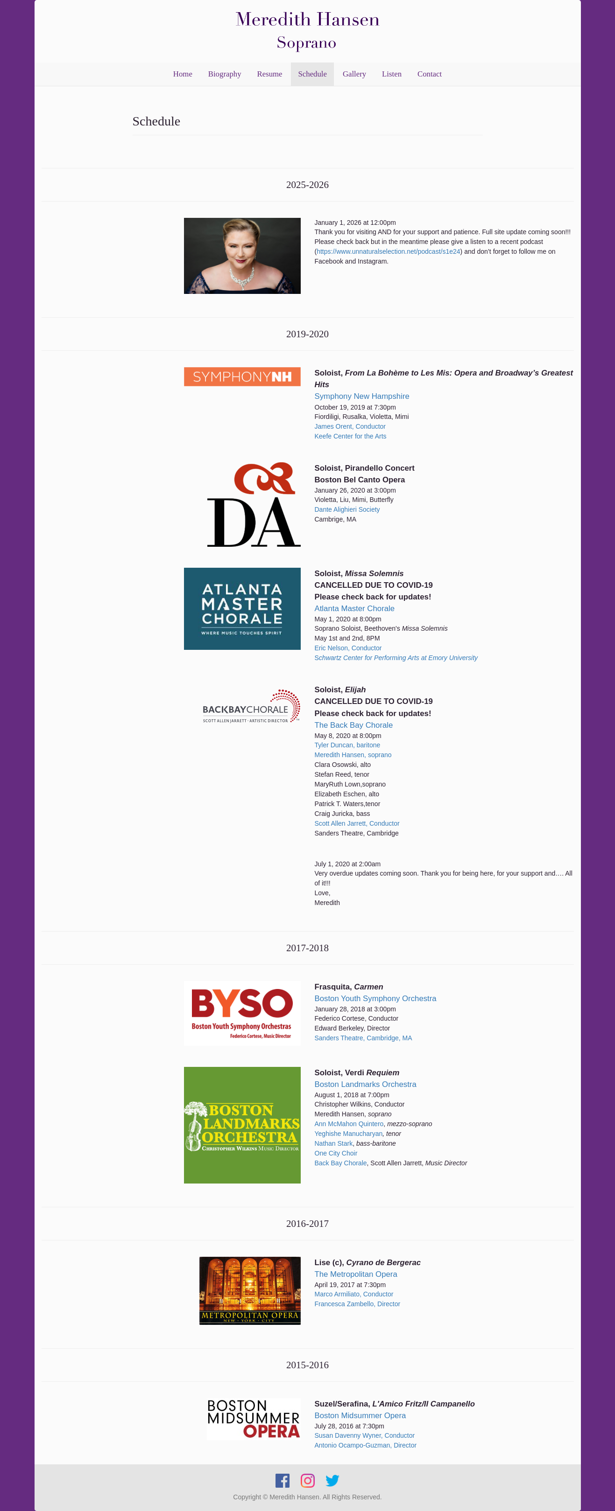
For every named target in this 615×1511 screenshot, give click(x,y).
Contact (429, 74)
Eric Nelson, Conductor (348, 648)
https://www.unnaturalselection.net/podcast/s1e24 (388, 251)
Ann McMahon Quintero (349, 1124)
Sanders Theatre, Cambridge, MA (363, 1038)
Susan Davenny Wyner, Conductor (365, 1435)
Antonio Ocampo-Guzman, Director (366, 1445)
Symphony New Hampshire (362, 396)
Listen (392, 74)
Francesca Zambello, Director (358, 1304)
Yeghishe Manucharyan (349, 1133)
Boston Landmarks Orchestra (366, 1084)
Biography (224, 74)
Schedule (312, 74)
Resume (270, 74)
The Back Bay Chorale (354, 725)
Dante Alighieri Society (347, 509)
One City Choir (336, 1153)
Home (182, 74)
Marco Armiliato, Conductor (354, 1294)
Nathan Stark (334, 1143)
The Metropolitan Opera (356, 1274)
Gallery (354, 74)
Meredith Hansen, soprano (353, 755)
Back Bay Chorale (341, 1163)
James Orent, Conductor (350, 426)
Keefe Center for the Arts (351, 436)
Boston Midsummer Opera (360, 1415)
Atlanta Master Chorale (355, 608)
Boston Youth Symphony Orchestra (376, 998)
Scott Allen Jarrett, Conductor (357, 823)
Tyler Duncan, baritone (348, 745)
